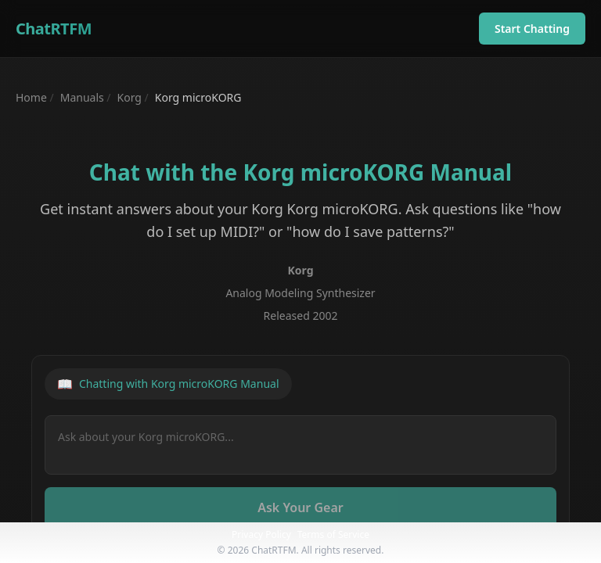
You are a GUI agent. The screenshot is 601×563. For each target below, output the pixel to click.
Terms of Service (333, 534)
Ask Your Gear (300, 507)
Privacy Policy (261, 534)
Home (31, 97)
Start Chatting (532, 28)
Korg (129, 97)
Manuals (82, 97)
